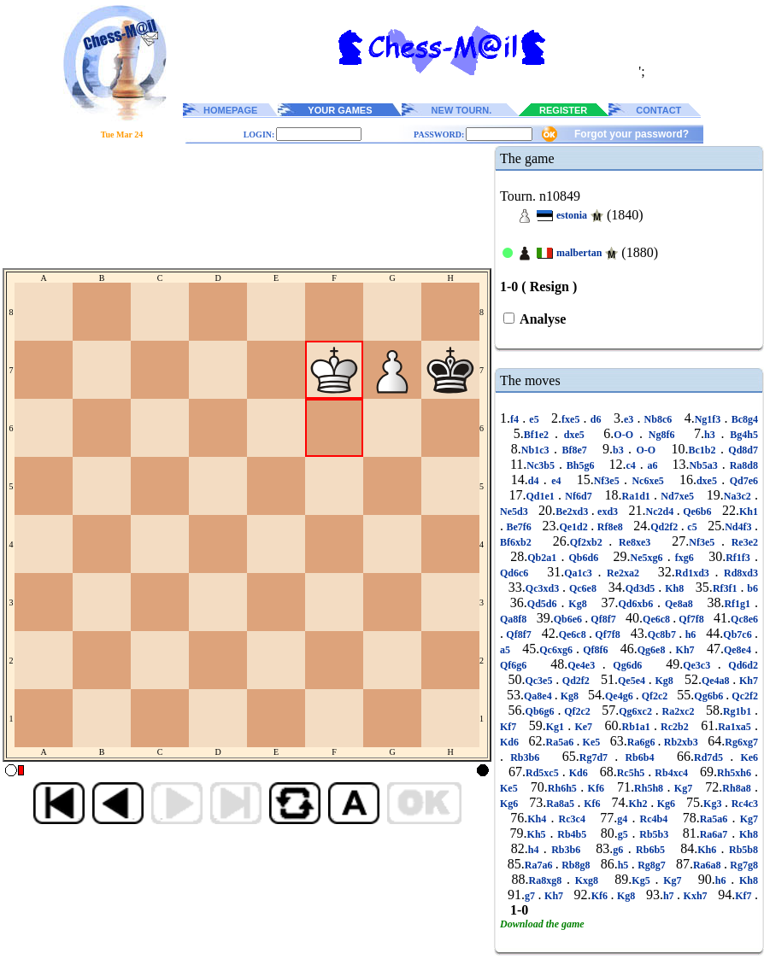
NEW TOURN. (462, 110)
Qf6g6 (517, 665)
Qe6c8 (658, 619)
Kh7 (685, 650)
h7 (670, 896)
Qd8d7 (741, 450)
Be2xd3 (573, 512)
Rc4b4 (653, 819)
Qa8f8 (514, 619)
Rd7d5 (712, 757)
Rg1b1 (739, 711)
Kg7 (683, 788)
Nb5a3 (705, 465)
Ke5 (590, 742)
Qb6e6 (569, 619)
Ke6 (745, 757)
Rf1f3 (740, 558)
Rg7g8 (742, 865)
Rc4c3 (743, 804)
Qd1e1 (542, 496)
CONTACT (658, 110)
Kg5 (643, 880)
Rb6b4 (639, 757)
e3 (630, 419)
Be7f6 (518, 527)
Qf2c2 (655, 696)
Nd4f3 (740, 527)
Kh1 (748, 512)
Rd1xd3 (695, 573)
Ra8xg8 (548, 880)
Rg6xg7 (741, 742)
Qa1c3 (580, 573)
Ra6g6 (642, 742)
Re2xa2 (622, 573)
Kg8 (577, 604)
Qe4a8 (717, 681)
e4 (556, 481)
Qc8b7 (663, 634)
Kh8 (674, 588)
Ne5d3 (515, 512)
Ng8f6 (661, 435)
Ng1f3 (710, 419)
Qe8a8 (679, 604)
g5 (625, 834)
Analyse (541, 319)
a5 (507, 650)
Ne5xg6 (649, 558)
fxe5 (572, 419)
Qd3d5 (642, 588)
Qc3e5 (540, 681)
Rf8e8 (610, 527)
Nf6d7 (578, 496)
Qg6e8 (653, 650)
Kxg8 (586, 880)
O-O (626, 435)
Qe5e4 (633, 681)
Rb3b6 (524, 757)
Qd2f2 (665, 527)
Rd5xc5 (544, 773)
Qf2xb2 (589, 542)
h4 (536, 850)
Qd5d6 (544, 604)
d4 (536, 481)
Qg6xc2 (637, 711)
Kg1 (556, 727)
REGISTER (563, 110)
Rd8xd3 (738, 573)
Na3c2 (739, 496)
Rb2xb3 (681, 742)
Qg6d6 (627, 665)
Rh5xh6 (736, 773)
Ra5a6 (561, 742)
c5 (692, 527)
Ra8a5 (561, 804)
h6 (690, 634)
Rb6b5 (651, 850)
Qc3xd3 (544, 588)
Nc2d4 (661, 512)
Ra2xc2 (678, 711)
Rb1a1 (637, 727)
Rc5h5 (633, 773)
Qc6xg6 (557, 650)
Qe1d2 (575, 527)
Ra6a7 (716, 834)
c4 (632, 465)
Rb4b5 (572, 834)
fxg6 (684, 558)
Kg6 (510, 804)
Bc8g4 (743, 419)
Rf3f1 (727, 588)
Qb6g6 (542, 711)
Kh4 (538, 819)
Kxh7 (695, 896)
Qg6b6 (710, 696)
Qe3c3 (700, 665)
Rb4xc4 (671, 773)
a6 (653, 465)
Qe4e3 (584, 665)
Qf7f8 (691, 619)
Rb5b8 (741, 850)
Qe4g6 (620, 696)
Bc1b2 (704, 450)
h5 (625, 865)
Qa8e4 (539, 696)
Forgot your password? (631, 134)
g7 (531, 896)
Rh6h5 (564, 788)
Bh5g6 (580, 465)
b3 (620, 450)
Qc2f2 (743, 696)
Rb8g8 (576, 865)
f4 (516, 419)
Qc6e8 (583, 588)
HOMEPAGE (230, 110)
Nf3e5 (609, 481)
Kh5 (538, 834)
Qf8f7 (603, 619)
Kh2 (639, 804)
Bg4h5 (742, 435)
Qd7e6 (741, 481)
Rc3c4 (572, 819)
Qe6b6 (697, 512)
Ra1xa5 (736, 727)
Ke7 (583, 727)
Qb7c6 (739, 634)
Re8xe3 (634, 542)
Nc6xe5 (647, 481)
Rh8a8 (738, 788)
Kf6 (596, 788)
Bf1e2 (539, 435)
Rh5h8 (650, 788)
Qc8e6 (744, 619)
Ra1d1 (637, 496)
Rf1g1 (739, 604)
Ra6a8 (708, 865)
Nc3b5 (542, 465)
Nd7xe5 (677, 496)
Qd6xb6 (637, 604)
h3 (712, 435)
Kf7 (510, 727)
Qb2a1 (544, 558)
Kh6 (708, 850)
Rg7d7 (597, 757)
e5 (534, 419)
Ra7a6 (540, 865)
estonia (571, 215)
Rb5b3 (654, 834)
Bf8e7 (574, 450)
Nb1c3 (537, 450)
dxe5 (574, 435)
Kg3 (714, 804)
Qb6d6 (583, 558)
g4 (624, 819)
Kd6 (510, 742)
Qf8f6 (595, 650)
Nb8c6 (657, 419)
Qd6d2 (739, 665)
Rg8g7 (651, 865)
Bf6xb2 (519, 542)
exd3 (608, 512)
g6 (620, 850)
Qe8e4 (739, 650)
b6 (750, 588)
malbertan (579, 253)
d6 (596, 419)
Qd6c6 (517, 573)
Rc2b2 (674, 727)
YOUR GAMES (340, 110)
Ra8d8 (742, 465)
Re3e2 (741, 542)
